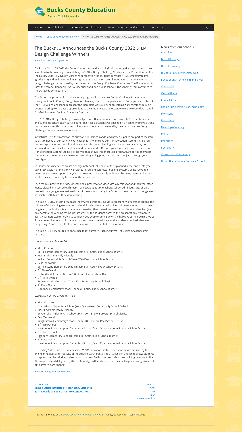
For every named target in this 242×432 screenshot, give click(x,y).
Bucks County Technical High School (182, 79)
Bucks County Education (81, 9)
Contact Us (157, 27)
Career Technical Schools (86, 27)
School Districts (57, 27)
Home (38, 27)
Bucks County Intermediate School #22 (83, 414)
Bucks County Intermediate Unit (126, 27)
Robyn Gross (61, 60)
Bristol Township (171, 66)
